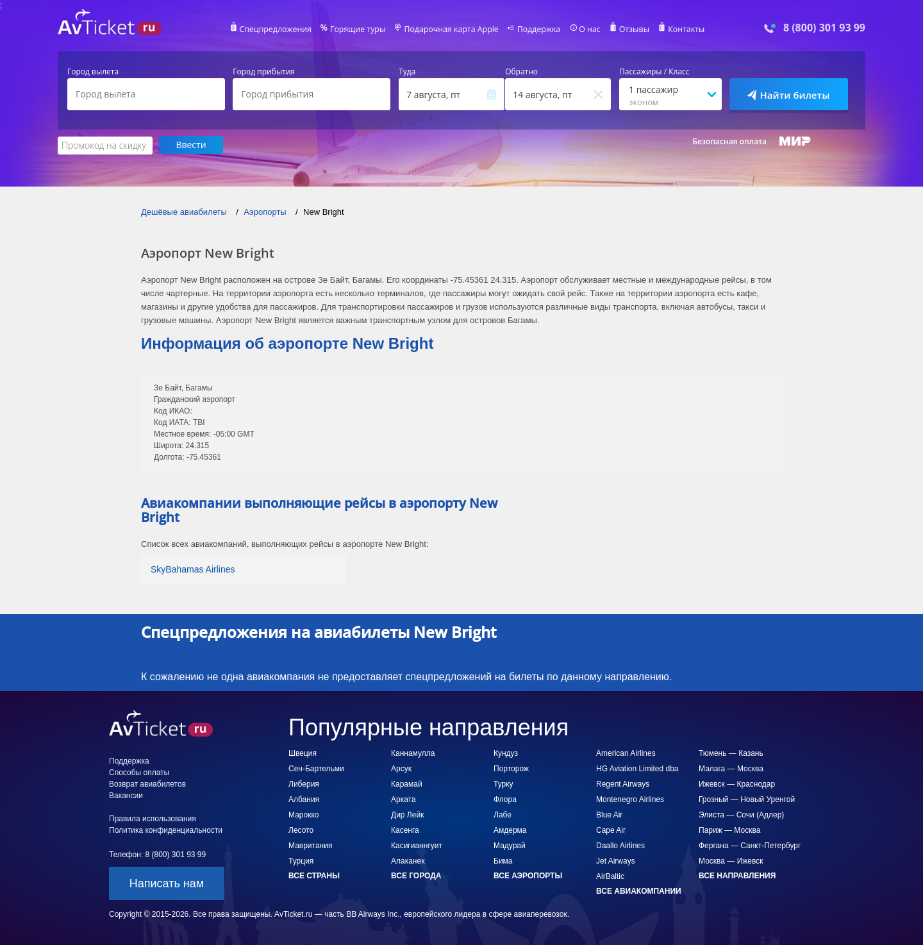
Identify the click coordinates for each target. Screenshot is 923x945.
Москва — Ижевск (731, 860)
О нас (586, 29)
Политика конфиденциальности (165, 829)
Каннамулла (413, 752)
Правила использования (152, 818)
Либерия (303, 783)
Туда (407, 72)
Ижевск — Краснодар (737, 783)
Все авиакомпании (638, 890)
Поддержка (537, 29)
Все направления (737, 875)
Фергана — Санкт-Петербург (750, 844)
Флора (505, 798)
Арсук (401, 768)
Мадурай (510, 844)
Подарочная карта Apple (451, 29)
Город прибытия (264, 72)
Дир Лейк (407, 814)
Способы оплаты (139, 771)
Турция (300, 860)
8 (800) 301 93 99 (824, 28)
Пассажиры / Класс (654, 72)
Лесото (300, 829)
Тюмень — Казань (731, 752)
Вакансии (126, 794)
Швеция (302, 752)
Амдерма (510, 829)
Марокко (303, 814)
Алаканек (407, 860)
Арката (403, 798)
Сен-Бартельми (316, 768)
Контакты (682, 29)
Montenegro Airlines (630, 798)
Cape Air (611, 829)
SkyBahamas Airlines (193, 569)
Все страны (314, 875)
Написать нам (166, 882)
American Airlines (626, 752)
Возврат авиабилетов (147, 783)
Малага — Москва (731, 768)
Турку (503, 783)
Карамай (406, 783)
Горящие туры (360, 29)
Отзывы (630, 29)
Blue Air (609, 814)
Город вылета (93, 72)
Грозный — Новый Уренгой (747, 798)
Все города (416, 875)
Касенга (405, 829)
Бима (503, 860)
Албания (303, 798)
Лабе (502, 814)
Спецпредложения (280, 29)
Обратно (521, 72)
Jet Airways (615, 860)
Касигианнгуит (416, 844)
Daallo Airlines (620, 844)
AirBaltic (610, 875)
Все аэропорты (528, 875)
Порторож (511, 768)
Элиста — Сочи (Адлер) (741, 814)
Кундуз (506, 752)
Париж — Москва (729, 829)
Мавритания (310, 844)
